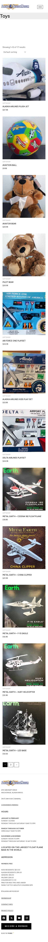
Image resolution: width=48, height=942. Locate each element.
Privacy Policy (7, 910)
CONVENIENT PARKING (9, 805)
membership (6, 898)
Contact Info (7, 904)
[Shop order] (14, 52)
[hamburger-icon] (40, 7)
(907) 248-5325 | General (11, 799)
